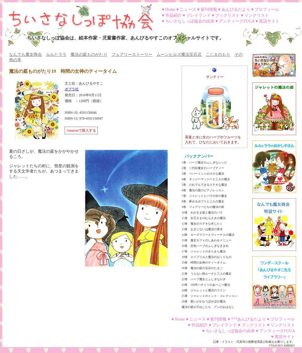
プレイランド (198, 15)
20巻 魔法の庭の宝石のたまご (202, 268)
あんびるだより (236, 9)
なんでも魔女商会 (25, 54)
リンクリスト (256, 15)
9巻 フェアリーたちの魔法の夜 (203, 207)
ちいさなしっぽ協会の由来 (190, 21)
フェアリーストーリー (131, 54)
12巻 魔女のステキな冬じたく (202, 223)
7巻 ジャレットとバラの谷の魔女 (204, 195)
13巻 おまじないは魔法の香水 (202, 229)
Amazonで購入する (81, 130)
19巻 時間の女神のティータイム (204, 262)
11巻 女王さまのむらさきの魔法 (204, 218)
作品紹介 (173, 15)
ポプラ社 (72, 89)
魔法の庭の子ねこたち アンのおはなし (208, 307)
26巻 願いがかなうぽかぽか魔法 (204, 301)
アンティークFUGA (236, 21)
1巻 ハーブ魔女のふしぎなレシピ (204, 162)
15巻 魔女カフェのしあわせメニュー (206, 240)
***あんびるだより (248, 319)
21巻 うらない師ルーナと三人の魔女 (206, 273)
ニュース (188, 9)
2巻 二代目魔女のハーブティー (203, 168)
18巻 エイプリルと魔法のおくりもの (206, 257)
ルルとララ (56, 54)
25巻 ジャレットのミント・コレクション (209, 295)
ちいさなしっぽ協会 (78, 15)
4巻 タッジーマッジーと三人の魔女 (206, 179)
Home (170, 9)
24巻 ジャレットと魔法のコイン (204, 290)
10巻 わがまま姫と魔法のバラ (202, 212)
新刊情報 (209, 9)
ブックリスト (227, 15)
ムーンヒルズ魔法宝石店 (179, 54)
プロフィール (267, 9)
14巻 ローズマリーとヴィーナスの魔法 (208, 234)
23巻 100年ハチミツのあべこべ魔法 (206, 284)
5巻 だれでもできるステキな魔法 (204, 184)
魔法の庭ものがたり (89, 54)
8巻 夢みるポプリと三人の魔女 (203, 201)
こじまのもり (218, 54)
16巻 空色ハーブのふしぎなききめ (205, 245)
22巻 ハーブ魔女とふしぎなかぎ (204, 279)
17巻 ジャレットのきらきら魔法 (204, 251)
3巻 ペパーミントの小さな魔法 (203, 173)
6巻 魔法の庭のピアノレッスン (203, 190)
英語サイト (269, 21)
